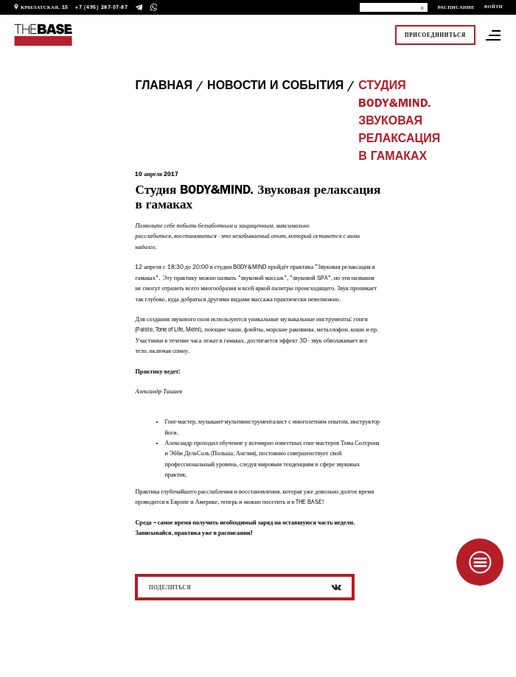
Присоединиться (435, 35)
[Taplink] (479, 562)
